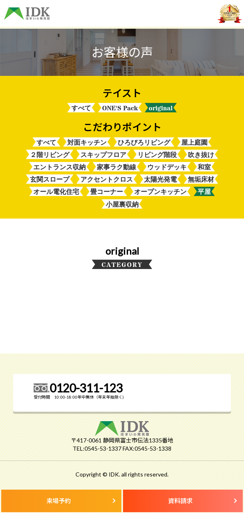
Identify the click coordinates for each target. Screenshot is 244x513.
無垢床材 (201, 180)
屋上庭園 (194, 142)
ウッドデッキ (167, 167)
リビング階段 (157, 154)
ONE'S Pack (120, 108)
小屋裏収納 (122, 205)
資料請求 (180, 500)
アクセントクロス (106, 180)
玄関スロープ (49, 180)
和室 (204, 167)
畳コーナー (106, 192)
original (161, 108)
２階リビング (49, 154)
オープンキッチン (160, 192)
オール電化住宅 (56, 192)
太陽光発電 (160, 180)
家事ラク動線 (116, 167)
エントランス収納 (59, 167)
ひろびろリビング (144, 142)
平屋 (204, 192)
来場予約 (58, 500)
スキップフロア (103, 154)
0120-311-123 (86, 388)
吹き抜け (201, 154)
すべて (81, 108)
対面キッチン (87, 142)
